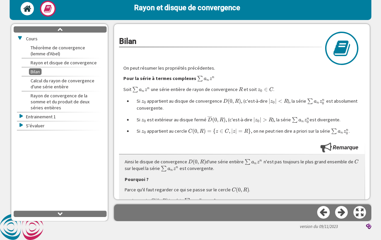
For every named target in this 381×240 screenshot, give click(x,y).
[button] (360, 212)
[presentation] (206, 78)
